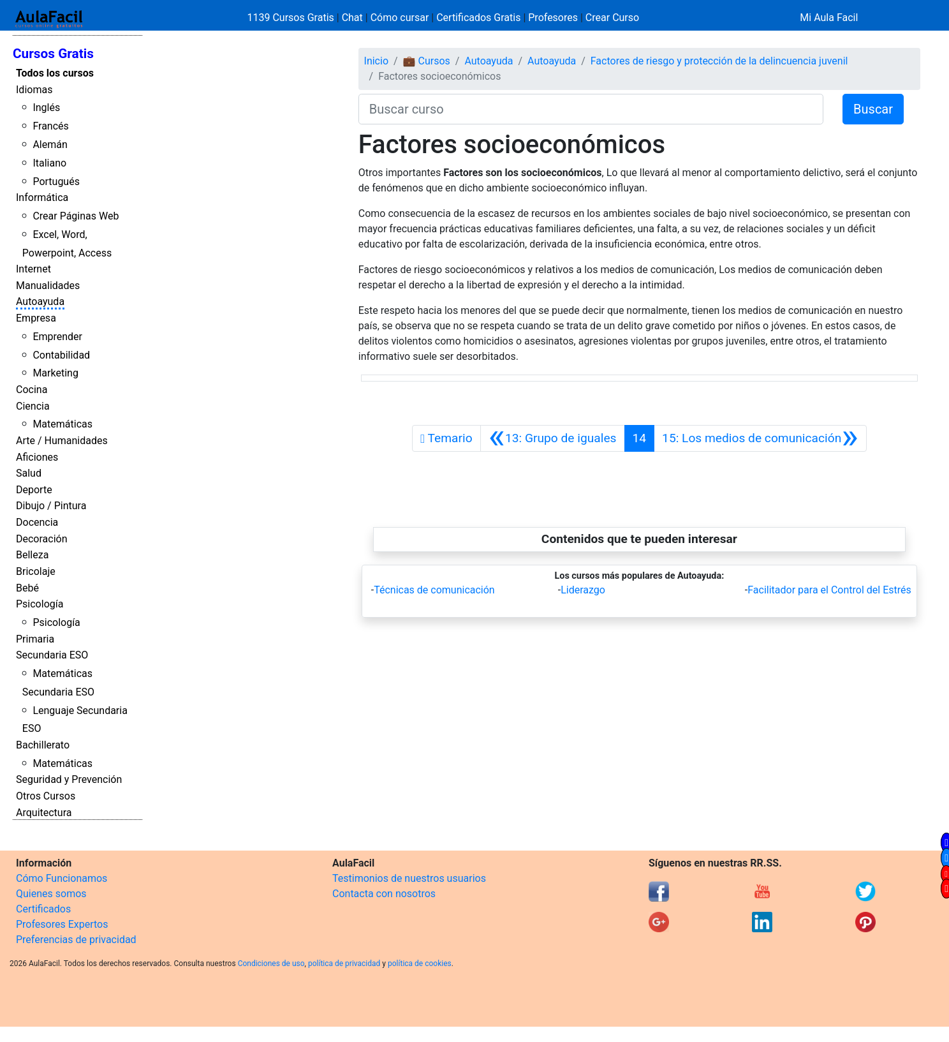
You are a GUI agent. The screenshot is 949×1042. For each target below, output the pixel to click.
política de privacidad (344, 963)
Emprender (57, 337)
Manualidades (48, 285)
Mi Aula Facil (829, 17)
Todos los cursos (55, 73)
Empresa (36, 318)
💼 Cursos (426, 61)
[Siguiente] (760, 438)
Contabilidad (61, 355)
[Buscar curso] (590, 109)
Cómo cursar (400, 17)
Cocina (31, 389)
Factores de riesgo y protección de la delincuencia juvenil (719, 61)
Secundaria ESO (52, 655)
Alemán (50, 144)
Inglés (46, 107)
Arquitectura (43, 813)
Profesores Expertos (62, 924)
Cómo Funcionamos (61, 878)
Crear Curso (612, 17)
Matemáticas (62, 424)
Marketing (55, 373)
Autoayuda (40, 301)
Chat (352, 17)
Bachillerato (43, 745)
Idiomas (34, 90)
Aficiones (37, 457)
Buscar (873, 109)
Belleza (32, 555)
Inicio (376, 61)
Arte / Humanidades (62, 441)
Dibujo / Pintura (51, 506)
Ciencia (33, 406)
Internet (33, 269)
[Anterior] (552, 438)
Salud (28, 473)
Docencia (37, 522)
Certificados (43, 909)
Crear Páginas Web (76, 216)
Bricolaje (35, 571)
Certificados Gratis (478, 17)
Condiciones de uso (271, 963)
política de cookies (420, 963)
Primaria (35, 639)
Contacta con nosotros (384, 894)
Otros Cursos (45, 796)
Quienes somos (51, 894)
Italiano (49, 163)
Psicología (39, 604)
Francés (50, 126)
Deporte (34, 490)
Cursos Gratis (53, 53)
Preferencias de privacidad (76, 940)
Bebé (27, 588)
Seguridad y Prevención (69, 779)
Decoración (42, 539)
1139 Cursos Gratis (292, 17)
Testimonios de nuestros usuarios (409, 878)
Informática (42, 197)
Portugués (56, 181)
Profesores (553, 17)
